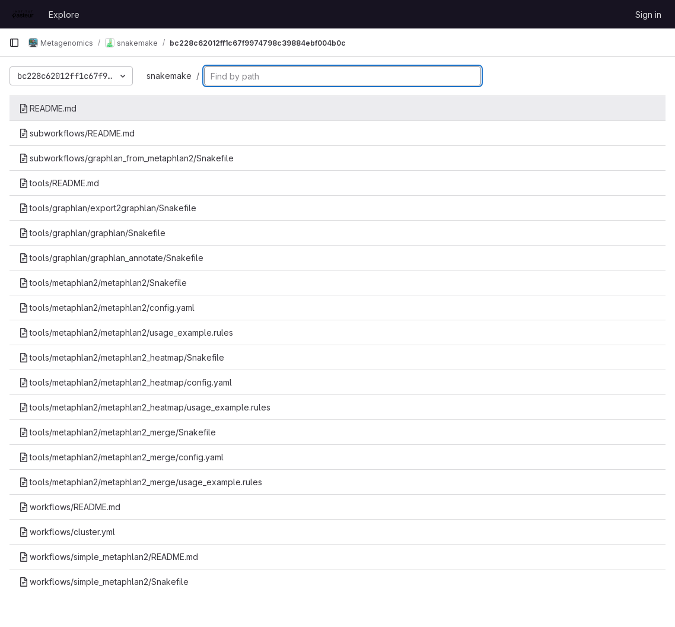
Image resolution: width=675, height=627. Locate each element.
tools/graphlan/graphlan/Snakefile (92, 233)
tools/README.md (59, 183)
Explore (64, 14)
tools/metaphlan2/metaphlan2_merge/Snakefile (117, 432)
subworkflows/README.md (77, 133)
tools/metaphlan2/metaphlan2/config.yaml (107, 308)
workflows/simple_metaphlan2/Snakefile (104, 582)
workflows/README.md (69, 507)
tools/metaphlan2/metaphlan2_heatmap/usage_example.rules (144, 407)
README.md (48, 108)
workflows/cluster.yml (67, 532)
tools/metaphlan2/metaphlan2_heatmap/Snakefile (121, 357)
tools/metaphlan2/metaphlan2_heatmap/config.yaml (125, 382)
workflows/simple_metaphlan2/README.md (108, 557)
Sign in (648, 14)
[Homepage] (23, 14)
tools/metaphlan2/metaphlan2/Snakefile (103, 283)
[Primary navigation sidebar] (14, 42)
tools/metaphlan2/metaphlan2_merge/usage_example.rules (140, 482)
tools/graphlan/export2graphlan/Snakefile (107, 208)
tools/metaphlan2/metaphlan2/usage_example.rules (126, 332)
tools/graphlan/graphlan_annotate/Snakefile (111, 258)
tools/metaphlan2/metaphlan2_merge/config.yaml (121, 457)
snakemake (169, 76)
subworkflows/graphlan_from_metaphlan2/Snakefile (126, 158)
